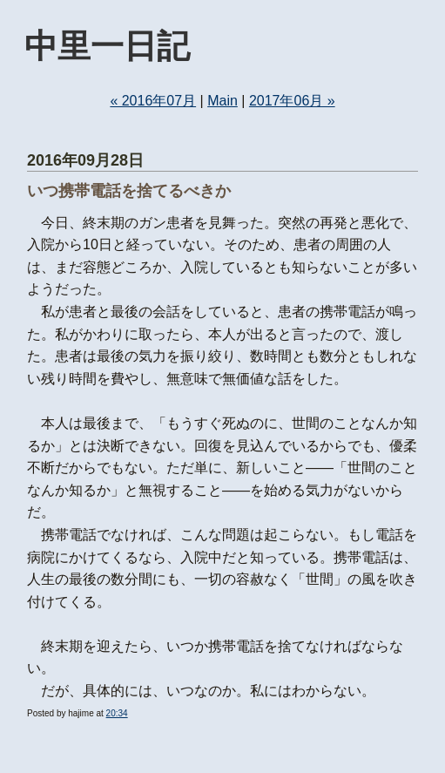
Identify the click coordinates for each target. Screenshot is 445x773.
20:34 (117, 713)
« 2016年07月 (153, 100)
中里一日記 (107, 45)
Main (222, 100)
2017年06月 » (292, 100)
